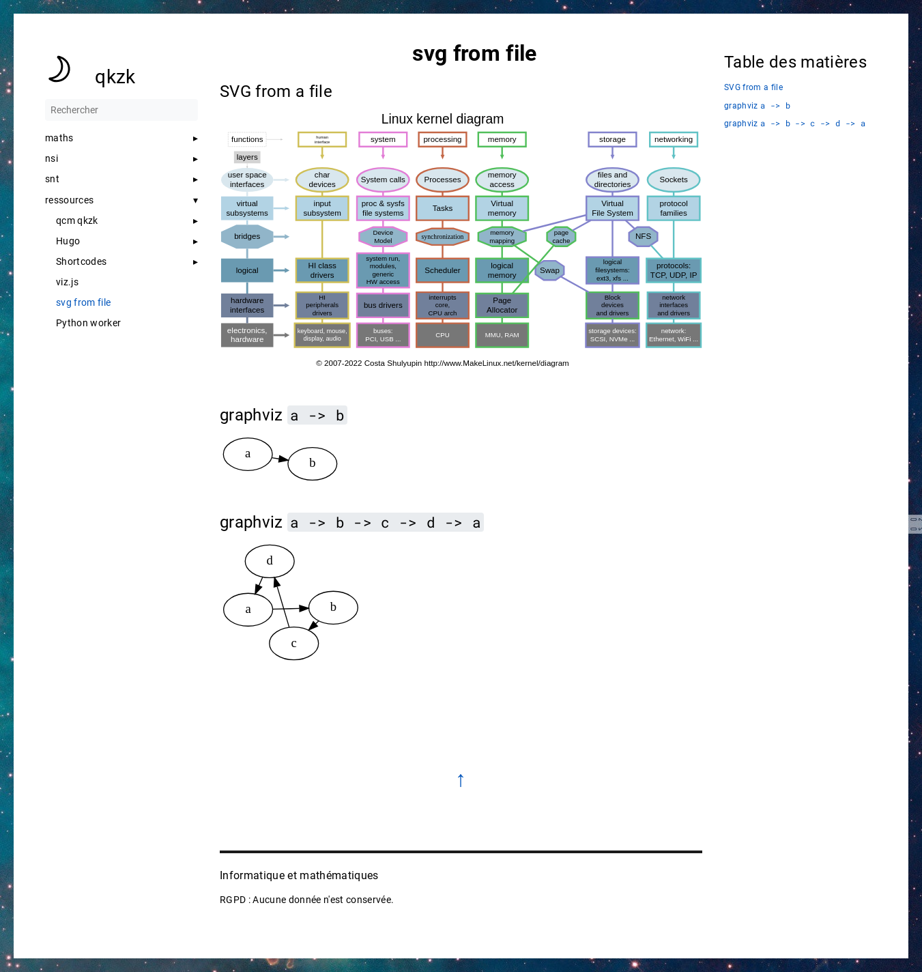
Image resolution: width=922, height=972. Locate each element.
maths (59, 137)
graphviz (757, 106)
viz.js (67, 281)
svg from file (83, 302)
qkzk (115, 77)
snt (52, 178)
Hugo (68, 240)
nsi (51, 158)
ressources (69, 200)
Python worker (88, 322)
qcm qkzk (77, 220)
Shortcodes (81, 261)
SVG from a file (753, 87)
